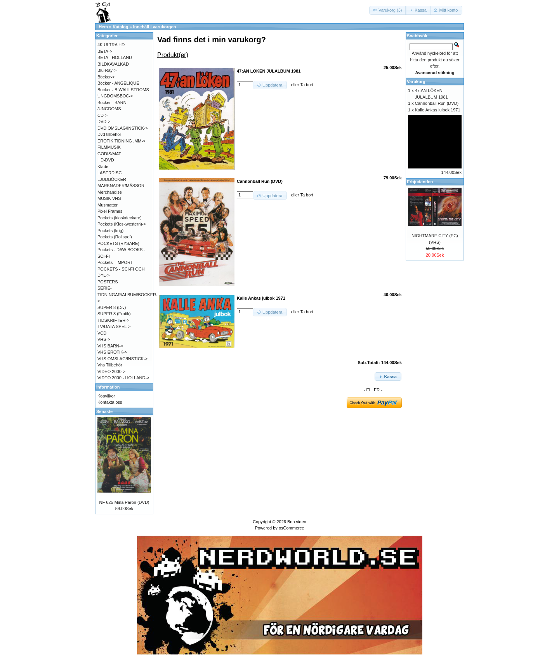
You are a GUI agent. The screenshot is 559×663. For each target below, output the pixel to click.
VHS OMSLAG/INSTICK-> (122, 358)
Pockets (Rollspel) (114, 236)
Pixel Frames (109, 211)
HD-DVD (105, 160)
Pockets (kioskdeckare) (119, 217)
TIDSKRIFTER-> (113, 320)
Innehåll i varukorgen (154, 26)
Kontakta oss (109, 402)
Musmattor (107, 205)
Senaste (104, 411)
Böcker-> (106, 77)
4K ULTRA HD (111, 44)
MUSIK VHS (109, 198)
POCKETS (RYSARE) (118, 243)
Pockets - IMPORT (115, 262)
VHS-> (103, 339)
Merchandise (109, 192)
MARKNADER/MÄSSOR (120, 185)
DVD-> (103, 121)
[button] (387, 10)
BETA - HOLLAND (114, 57)
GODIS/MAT (109, 153)
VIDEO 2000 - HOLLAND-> (123, 377)
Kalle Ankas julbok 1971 (437, 110)
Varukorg (416, 81)
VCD (101, 333)
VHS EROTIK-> (112, 352)
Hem (103, 26)
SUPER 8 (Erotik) (114, 313)
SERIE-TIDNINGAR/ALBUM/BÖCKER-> (127, 294)
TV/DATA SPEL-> (113, 326)
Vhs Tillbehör (109, 365)
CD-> (102, 115)
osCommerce (291, 528)
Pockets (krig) (110, 230)
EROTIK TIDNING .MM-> (121, 141)
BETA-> (104, 51)
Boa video (296, 521)
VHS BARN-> (110, 346)
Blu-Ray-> (106, 70)
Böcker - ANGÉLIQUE (118, 83)
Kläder (103, 166)
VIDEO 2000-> (111, 371)
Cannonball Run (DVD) (437, 103)
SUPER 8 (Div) (111, 307)
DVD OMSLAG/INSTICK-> (122, 128)
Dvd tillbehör (109, 134)
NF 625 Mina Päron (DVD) (124, 502)
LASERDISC (109, 172)
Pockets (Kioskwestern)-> (121, 224)
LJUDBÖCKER (111, 179)
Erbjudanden (420, 181)
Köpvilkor (106, 396)
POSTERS (107, 281)
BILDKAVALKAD (113, 64)
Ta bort (306, 84)
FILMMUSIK (109, 147)
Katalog (120, 26)
